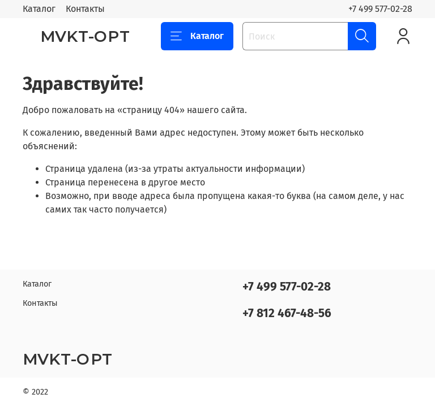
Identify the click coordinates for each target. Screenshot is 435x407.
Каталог (39, 8)
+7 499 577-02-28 (380, 8)
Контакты (85, 8)
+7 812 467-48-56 (286, 313)
